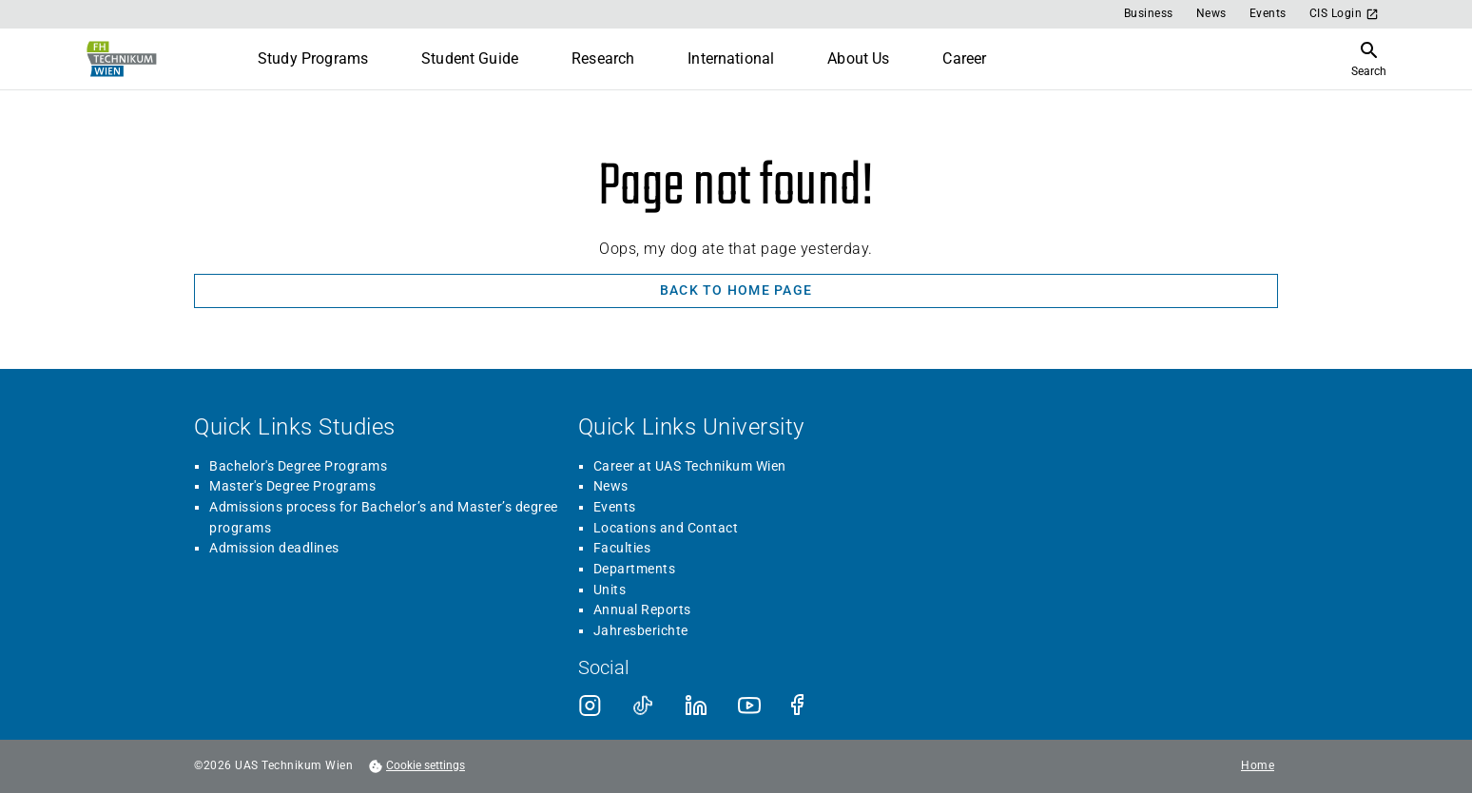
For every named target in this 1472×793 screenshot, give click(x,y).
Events (1268, 13)
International (731, 58)
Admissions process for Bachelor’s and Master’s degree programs (383, 517)
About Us (858, 58)
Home (1257, 766)
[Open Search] (1368, 59)
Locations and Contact (666, 527)
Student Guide (469, 58)
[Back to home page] (736, 291)
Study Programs (313, 58)
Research (602, 58)
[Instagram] (589, 705)
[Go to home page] (119, 59)
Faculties (622, 547)
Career (964, 58)
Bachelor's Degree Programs (298, 466)
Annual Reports (642, 609)
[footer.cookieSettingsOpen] (416, 766)
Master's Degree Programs (292, 485)
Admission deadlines (274, 547)
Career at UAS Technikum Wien (689, 466)
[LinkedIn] (696, 705)
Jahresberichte (640, 630)
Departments (634, 568)
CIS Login (1344, 14)
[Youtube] (749, 705)
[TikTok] (642, 705)
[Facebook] (802, 705)
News (1211, 13)
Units (610, 589)
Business (1148, 13)
